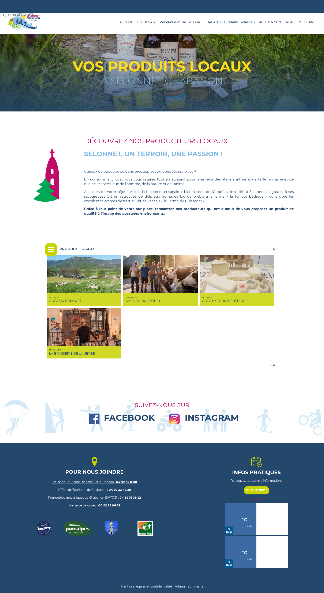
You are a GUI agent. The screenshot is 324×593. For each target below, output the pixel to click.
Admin (180, 586)
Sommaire (195, 586)
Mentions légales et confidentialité (146, 586)
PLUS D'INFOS (256, 490)
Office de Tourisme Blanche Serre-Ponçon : (83, 482)
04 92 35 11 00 (126, 482)
